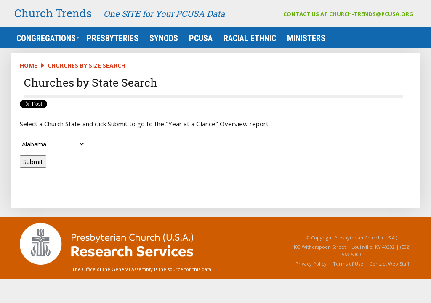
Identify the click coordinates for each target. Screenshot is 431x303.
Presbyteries (112, 38)
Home (28, 65)
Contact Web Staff (389, 263)
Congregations (48, 38)
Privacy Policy (311, 263)
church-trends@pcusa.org (371, 14)
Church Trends (53, 13)
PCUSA (201, 38)
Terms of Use (348, 263)
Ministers (306, 38)
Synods (163, 38)
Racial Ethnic (249, 38)
